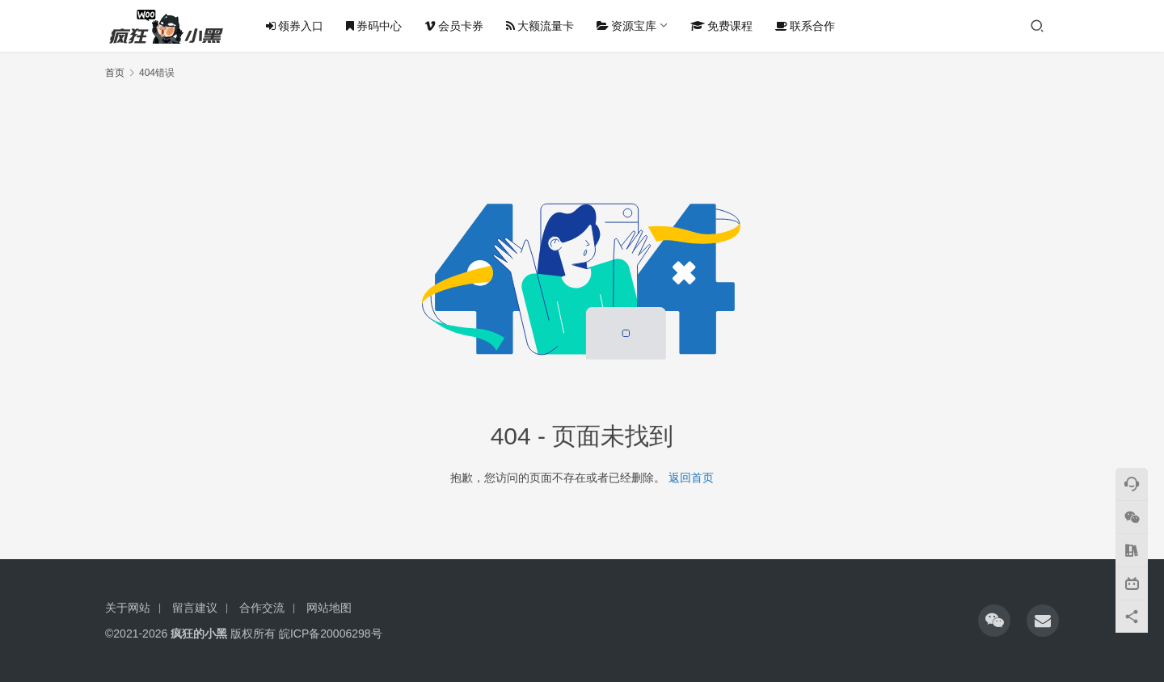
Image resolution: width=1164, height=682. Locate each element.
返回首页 (691, 477)
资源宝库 (626, 26)
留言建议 (194, 607)
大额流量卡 (540, 26)
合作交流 (262, 607)
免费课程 (721, 26)
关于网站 (127, 607)
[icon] (994, 620)
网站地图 (329, 607)
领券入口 (294, 26)
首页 (114, 72)
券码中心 (374, 26)
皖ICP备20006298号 (330, 633)
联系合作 (805, 26)
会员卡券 (453, 26)
